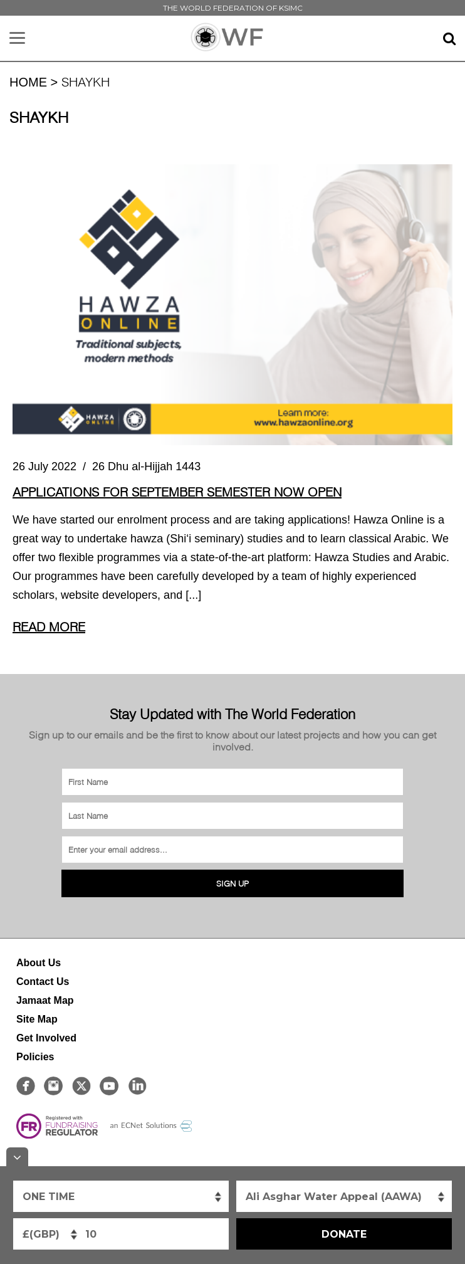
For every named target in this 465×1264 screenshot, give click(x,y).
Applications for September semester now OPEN (177, 491)
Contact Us (42, 981)
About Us (38, 962)
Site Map (37, 1019)
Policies (35, 1056)
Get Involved (46, 1038)
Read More (49, 626)
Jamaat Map (45, 1000)
